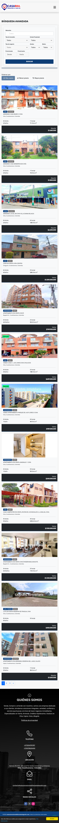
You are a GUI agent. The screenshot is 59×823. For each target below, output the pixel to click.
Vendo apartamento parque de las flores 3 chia (20, 412)
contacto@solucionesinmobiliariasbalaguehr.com (29, 785)
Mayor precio (38, 78)
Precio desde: (9, 51)
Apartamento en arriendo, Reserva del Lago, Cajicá (21, 661)
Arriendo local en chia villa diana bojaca (18, 213)
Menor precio (23, 78)
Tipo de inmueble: (10, 37)
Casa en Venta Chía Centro (12, 263)
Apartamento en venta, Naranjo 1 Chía (17, 462)
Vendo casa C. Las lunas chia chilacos (17, 363)
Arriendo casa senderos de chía (14, 164)
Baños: (44, 44)
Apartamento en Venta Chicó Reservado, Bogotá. (20, 562)
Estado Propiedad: (35, 37)
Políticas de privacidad (29, 720)
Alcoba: (32, 44)
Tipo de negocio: (10, 44)
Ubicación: (8, 30)
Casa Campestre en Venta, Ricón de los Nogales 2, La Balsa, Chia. (26, 512)
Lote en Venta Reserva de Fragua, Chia (17, 611)
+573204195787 (29, 745)
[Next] (13, 683)
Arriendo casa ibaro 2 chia (12, 114)
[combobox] (17, 40)
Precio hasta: (21, 51)
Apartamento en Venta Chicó (13, 313)
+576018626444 (29, 748)
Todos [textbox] (9, 40)
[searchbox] (17, 47)
